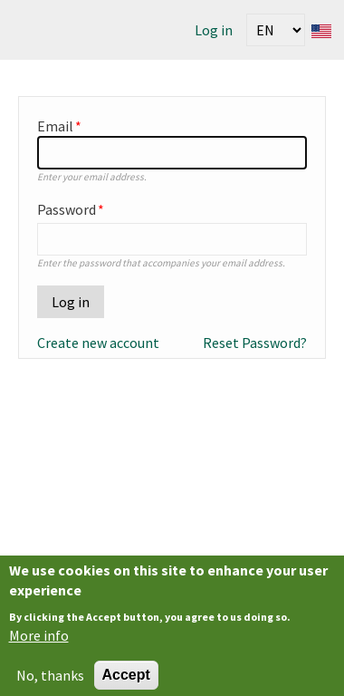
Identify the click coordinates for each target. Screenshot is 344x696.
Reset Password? (255, 343)
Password (66, 209)
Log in (214, 30)
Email (55, 126)
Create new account (98, 343)
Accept (126, 680)
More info (39, 642)
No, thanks (50, 681)
